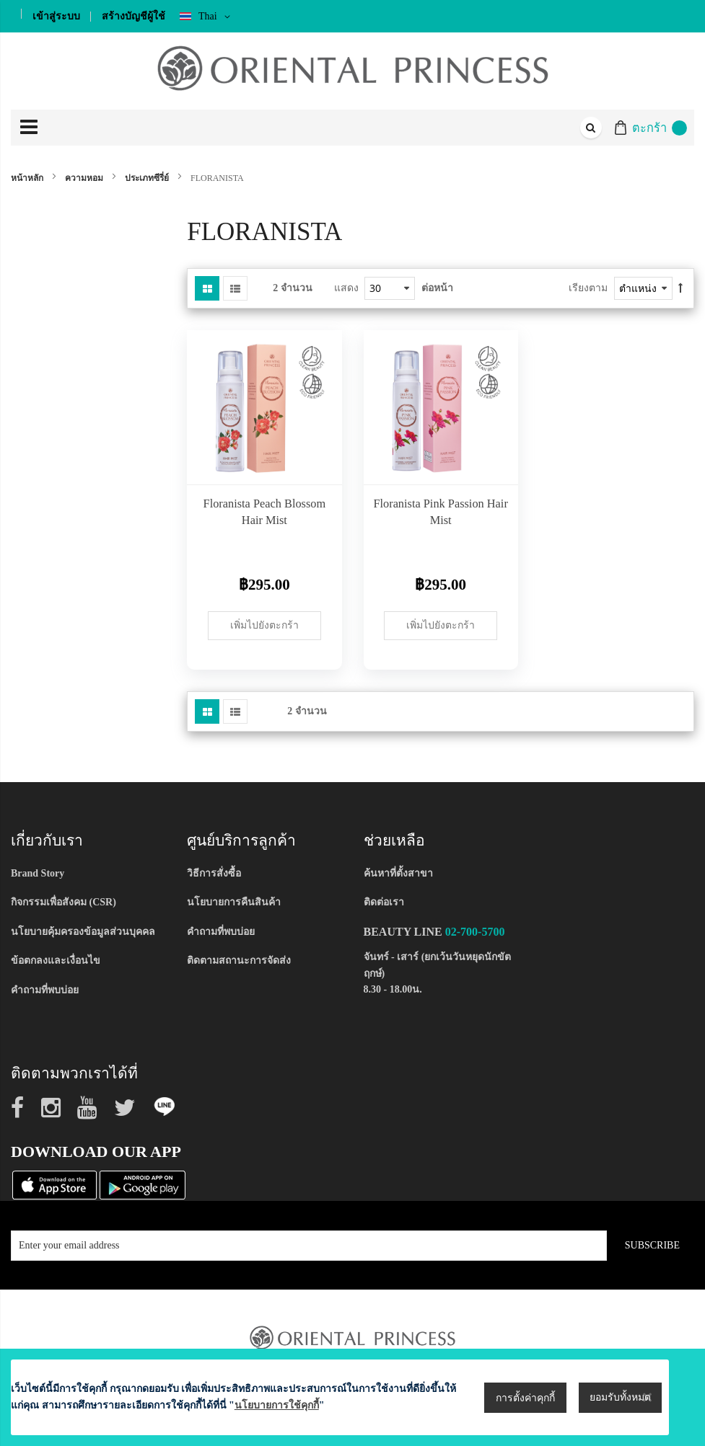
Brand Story (37, 873)
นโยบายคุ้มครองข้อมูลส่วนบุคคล (83, 931)
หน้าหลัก (28, 178)
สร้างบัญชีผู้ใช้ (133, 16)
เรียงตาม (588, 288)
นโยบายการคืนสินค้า (234, 902)
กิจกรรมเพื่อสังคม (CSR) (63, 902)
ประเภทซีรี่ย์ (148, 178)
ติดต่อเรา (384, 902)
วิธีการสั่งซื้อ (214, 873)
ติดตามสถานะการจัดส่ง (239, 960)
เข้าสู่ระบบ (56, 16)
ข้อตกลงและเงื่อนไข (55, 960)
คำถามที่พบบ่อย (45, 990)
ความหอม (85, 178)
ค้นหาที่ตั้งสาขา (398, 873)
